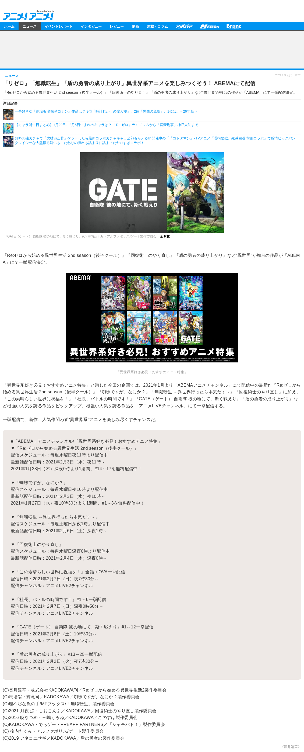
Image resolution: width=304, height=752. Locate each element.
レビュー (117, 26)
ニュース (30, 26)
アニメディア (184, 26)
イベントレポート (59, 26)
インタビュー (91, 26)
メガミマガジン (209, 26)
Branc (234, 26)
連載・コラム (157, 26)
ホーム (9, 26)
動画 (135, 26)
